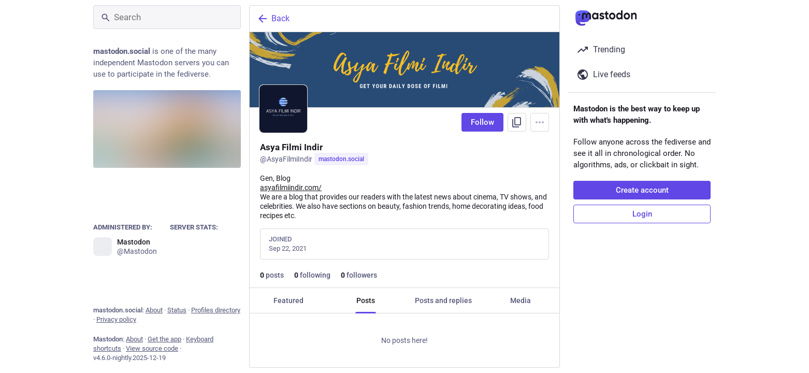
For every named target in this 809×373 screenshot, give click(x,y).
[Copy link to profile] (517, 122)
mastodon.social (341, 159)
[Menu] (539, 122)
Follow (482, 122)
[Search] (167, 17)
